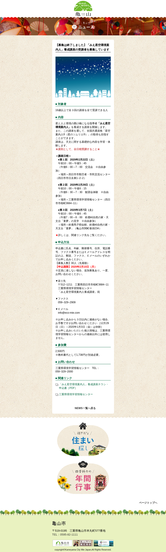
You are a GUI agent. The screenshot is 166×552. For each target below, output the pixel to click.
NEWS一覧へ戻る (85, 408)
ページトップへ (148, 502)
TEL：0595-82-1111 (65, 534)
